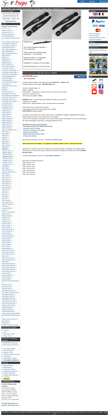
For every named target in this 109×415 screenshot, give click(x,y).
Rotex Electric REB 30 (8, 263)
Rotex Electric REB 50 (8, 265)
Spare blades (5, 321)
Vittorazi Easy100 (7, 307)
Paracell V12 (5, 219)
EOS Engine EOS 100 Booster (10, 95)
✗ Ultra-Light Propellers (8, 348)
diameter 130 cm (7, 160)
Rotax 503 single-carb (8, 260)
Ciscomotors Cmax (7, 68)
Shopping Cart (93, 47)
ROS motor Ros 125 (8, 252)
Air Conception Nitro (7, 36)
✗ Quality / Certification (8, 373)
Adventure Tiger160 (7, 34)
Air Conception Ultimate (8, 44)
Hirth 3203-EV (6, 181)
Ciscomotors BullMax (8, 66)
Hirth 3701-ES (6, 187)
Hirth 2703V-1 (6, 175)
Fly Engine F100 (6, 103)
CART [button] (81, 1)
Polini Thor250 (6, 240)
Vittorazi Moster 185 (7, 311)
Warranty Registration (95, 39)
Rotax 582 (5, 261)
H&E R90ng (5, 166)
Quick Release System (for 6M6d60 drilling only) (37, 126)
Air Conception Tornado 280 (10, 42)
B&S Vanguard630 (7, 51)
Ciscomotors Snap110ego (9, 72)
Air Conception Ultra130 (8, 45)
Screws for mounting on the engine (33, 130)
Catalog (3, 24)
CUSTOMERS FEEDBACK (52, 155)
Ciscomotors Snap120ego (9, 74)
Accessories (5, 323)
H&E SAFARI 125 (7, 170)
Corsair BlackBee (7, 78)
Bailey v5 (4, 57)
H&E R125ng (5, 145)
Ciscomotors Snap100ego (9, 70)
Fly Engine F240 (6, 109)
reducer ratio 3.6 (7, 151)
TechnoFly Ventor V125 (8, 300)
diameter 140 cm (7, 164)
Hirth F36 (4, 195)
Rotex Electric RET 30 (8, 267)
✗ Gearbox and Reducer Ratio (10, 354)
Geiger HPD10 (6, 110)
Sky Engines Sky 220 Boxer (10, 292)
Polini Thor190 (6, 227)
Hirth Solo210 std (7, 202)
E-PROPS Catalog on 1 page (10, 325)
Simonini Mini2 (6, 273)
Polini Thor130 (6, 225)
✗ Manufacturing (7, 367)
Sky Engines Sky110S (8, 298)
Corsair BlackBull (7, 80)
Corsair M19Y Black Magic (9, 82)
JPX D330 (5, 206)
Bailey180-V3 (6, 59)
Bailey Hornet (6, 55)
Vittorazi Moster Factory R (9, 319)
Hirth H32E (5, 196)
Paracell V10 (5, 218)
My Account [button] (102, 1)
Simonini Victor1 (6, 288)
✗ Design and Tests (7, 365)
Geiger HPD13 (6, 114)
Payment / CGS (94, 18)
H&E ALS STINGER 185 (9, 130)
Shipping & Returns (94, 44)
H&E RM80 (5, 168)
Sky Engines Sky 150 (8, 290)
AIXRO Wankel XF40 (8, 47)
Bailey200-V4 (6, 61)
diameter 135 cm (7, 162)
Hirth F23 (4, 191)
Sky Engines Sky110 (8, 296)
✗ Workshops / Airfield (8, 334)
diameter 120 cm (58, 8)
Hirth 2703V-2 (6, 177)
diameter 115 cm (7, 154)
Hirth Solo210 (6, 200)
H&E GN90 (5, 133)
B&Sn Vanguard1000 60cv (9, 53)
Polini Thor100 (6, 223)
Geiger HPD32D (6, 120)
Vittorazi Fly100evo (7, 309)
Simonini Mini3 (6, 277)
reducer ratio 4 (47, 8)
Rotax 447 (5, 256)
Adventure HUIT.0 (7, 30)
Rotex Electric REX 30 (8, 269)
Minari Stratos (6, 214)
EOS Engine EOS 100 (8, 93)
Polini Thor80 (5, 246)
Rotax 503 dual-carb (8, 258)
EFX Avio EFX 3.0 (7, 91)
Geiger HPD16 (6, 116)
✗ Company (5, 330)
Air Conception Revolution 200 (10, 38)
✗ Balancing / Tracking (8, 369)
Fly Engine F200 (6, 107)
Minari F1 (4, 210)
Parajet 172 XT (6, 221)
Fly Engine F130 (6, 105)
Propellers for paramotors (24, 8)
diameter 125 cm (7, 158)
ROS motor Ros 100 (8, 250)
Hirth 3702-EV (6, 189)
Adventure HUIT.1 (7, 32)
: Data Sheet (10, 343)
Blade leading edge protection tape (33, 134)
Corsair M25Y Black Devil (9, 86)
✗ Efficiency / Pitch (7, 352)
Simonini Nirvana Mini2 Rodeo (10, 281)
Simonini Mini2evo (7, 275)
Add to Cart (80, 76)
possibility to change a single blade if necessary (70, 115)
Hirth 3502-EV (6, 183)
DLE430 (4, 89)
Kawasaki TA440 (6, 208)
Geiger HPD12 (6, 112)
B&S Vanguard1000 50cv (9, 49)
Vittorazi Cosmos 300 (8, 305)
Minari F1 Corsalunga (8, 212)
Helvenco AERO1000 (8, 172)
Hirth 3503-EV (6, 185)
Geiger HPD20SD (7, 118)
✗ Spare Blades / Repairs (9, 358)
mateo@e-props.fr (13, 405)
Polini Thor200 (6, 233)
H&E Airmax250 (6, 128)
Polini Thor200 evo (7, 235)
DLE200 (4, 88)
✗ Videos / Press (7, 336)
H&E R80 (37, 8)
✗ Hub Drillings (6, 356)
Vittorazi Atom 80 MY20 (8, 304)
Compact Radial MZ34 (8, 76)
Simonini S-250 (6, 286)
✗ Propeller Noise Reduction (10, 375)
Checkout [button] (91, 1)
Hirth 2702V (5, 174)
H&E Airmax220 (6, 124)
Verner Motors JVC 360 (8, 302)
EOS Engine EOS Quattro (9, 101)
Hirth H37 (4, 198)
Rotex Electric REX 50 (8, 271)
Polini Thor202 (6, 239)
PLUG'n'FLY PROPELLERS (54, 139)
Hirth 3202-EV (6, 179)
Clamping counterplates (30, 132)
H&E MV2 (5, 137)
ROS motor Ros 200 (8, 254)
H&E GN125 (5, 131)
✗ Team (4, 332)
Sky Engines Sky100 (8, 294)
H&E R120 (5, 143)
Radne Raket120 (7, 248)
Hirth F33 (4, 193)
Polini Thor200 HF (7, 237)
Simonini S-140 (6, 284)
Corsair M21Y (6, 84)
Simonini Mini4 (6, 279)
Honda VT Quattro (7, 204)
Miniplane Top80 (6, 216)
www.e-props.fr (92, 412)
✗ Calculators (6, 377)
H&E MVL (5, 139)
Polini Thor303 (6, 244)
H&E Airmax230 (6, 126)
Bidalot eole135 (6, 63)
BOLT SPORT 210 (7, 65)
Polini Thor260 (6, 242)
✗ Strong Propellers (7, 350)
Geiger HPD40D (6, 122)
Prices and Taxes (94, 35)
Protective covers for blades (31, 128)
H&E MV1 (5, 135)
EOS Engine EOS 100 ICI (9, 97)
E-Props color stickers (30, 136)
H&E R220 (5, 147)
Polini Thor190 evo (7, 229)
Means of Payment (94, 33)
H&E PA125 (5, 141)
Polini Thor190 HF (7, 231)
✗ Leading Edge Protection (9, 371)
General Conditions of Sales (97, 37)
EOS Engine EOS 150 (8, 99)
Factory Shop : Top (8, 8)
